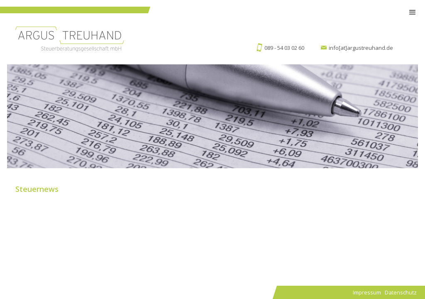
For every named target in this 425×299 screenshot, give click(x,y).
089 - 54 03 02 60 (284, 47)
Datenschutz (401, 292)
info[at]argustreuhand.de (361, 47)
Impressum (367, 292)
